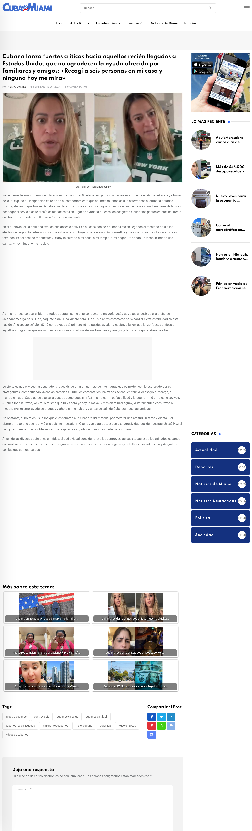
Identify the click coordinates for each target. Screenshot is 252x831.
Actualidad (78, 23)
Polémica (105, 726)
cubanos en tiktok (96, 717)
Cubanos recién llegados (20, 726)
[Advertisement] (92, 277)
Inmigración (135, 23)
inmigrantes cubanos (55, 726)
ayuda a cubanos (16, 717)
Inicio (60, 23)
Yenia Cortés (17, 86)
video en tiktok (127, 726)
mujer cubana (84, 726)
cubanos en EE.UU (67, 717)
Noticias (190, 23)
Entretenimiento (108, 23)
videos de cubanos (17, 735)
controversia (41, 717)
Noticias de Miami (164, 23)
